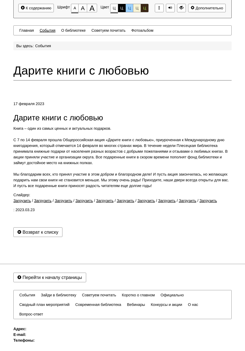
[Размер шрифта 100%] (74, 8)
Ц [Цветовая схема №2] (121, 8)
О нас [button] (193, 304)
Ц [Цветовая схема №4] (137, 8)
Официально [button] (172, 295)
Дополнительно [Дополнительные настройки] (207, 8)
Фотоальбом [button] (142, 30)
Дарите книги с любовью (81, 70)
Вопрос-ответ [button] (31, 314)
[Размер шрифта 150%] (82, 8)
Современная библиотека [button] (98, 304)
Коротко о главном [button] (138, 295)
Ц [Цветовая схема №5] (144, 8)
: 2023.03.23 (24, 210)
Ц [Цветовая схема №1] (114, 9)
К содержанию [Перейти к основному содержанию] (36, 8)
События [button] (48, 30)
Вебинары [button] (136, 304)
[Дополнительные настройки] (181, 8)
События (43, 46)
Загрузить (22, 201)
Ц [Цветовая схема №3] (129, 8)
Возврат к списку (37, 232)
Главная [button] (26, 30)
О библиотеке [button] (73, 30)
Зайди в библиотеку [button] (58, 295)
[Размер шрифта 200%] (92, 8)
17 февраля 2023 (28, 104)
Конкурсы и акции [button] (166, 304)
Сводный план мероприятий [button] (44, 304)
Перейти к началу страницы (49, 277)
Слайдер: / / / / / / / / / (115, 198)
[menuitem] (26, 30)
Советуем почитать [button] (108, 30)
